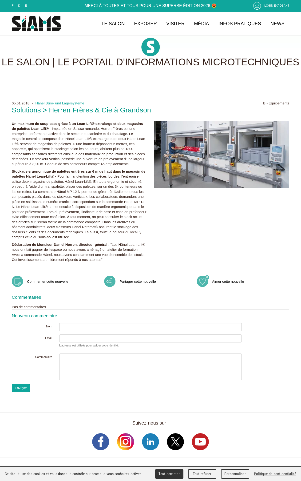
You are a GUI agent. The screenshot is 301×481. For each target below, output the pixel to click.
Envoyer (21, 388)
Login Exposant (276, 5)
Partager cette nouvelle (137, 281)
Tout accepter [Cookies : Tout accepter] (169, 474)
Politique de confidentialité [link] (275, 474)
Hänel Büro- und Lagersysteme (59, 103)
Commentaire (43, 357)
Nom (49, 326)
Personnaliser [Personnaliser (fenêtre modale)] (235, 474)
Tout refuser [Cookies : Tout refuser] (202, 474)
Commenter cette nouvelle (47, 281)
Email (48, 338)
